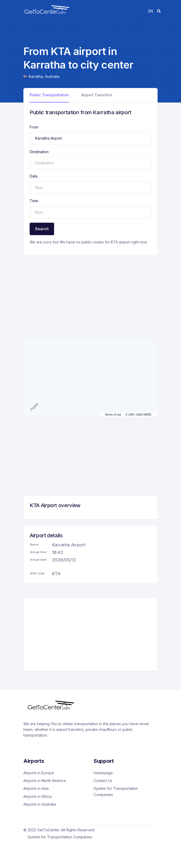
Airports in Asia (36, 788)
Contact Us (103, 780)
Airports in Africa (37, 796)
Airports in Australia (39, 804)
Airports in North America (44, 780)
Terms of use (113, 414)
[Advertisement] (90, 292)
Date (34, 176)
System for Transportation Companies (116, 791)
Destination (39, 151)
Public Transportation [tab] (49, 95)
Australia (52, 76)
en (150, 11)
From (34, 127)
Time (34, 201)
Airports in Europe (38, 773)
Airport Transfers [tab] (96, 95)
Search (42, 229)
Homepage (103, 773)
